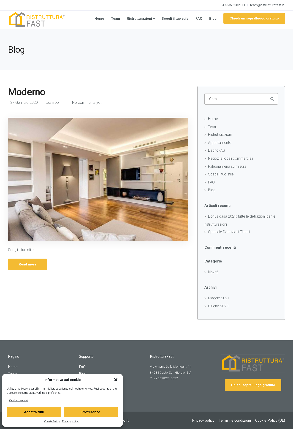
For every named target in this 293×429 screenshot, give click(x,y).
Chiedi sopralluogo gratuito (253, 385)
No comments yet (86, 102)
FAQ (198, 18)
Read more (27, 264)
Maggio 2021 (218, 298)
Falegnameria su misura (227, 166)
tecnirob (52, 102)
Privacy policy (70, 421)
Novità (213, 272)
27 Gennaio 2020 (24, 102)
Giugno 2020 (218, 306)
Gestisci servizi (18, 400)
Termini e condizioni (235, 420)
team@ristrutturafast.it (267, 5)
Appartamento (219, 142)
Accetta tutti (34, 412)
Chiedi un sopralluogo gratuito (254, 18)
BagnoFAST (217, 150)
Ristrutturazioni (139, 18)
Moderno (26, 92)
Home (99, 18)
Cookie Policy (52, 421)
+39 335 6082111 (232, 5)
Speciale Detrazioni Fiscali (229, 232)
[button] (116, 379)
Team (115, 18)
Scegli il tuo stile (175, 18)
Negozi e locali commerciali (230, 158)
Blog (213, 18)
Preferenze (90, 412)
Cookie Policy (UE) (270, 420)
